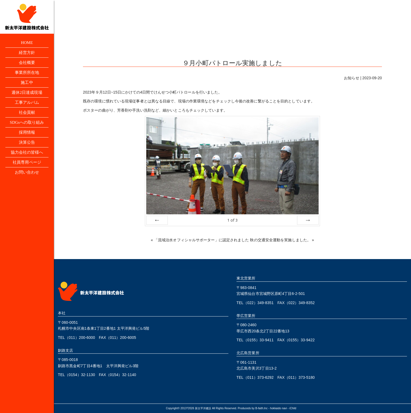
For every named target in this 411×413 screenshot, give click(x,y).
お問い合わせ (27, 179)
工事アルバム (27, 106)
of (232, 220)
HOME (26, 42)
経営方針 (27, 53)
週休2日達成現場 (27, 95)
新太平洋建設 (203, 408)
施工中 (26, 84)
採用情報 (27, 137)
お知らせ (351, 78)
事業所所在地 (27, 74)
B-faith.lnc (261, 408)
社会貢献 (27, 116)
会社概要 (27, 63)
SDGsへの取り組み (27, 127)
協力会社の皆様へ (27, 158)
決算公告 (27, 148)
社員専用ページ (27, 169)
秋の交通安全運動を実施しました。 (280, 240)
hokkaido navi (278, 408)
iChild (292, 408)
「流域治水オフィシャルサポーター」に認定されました (201, 240)
